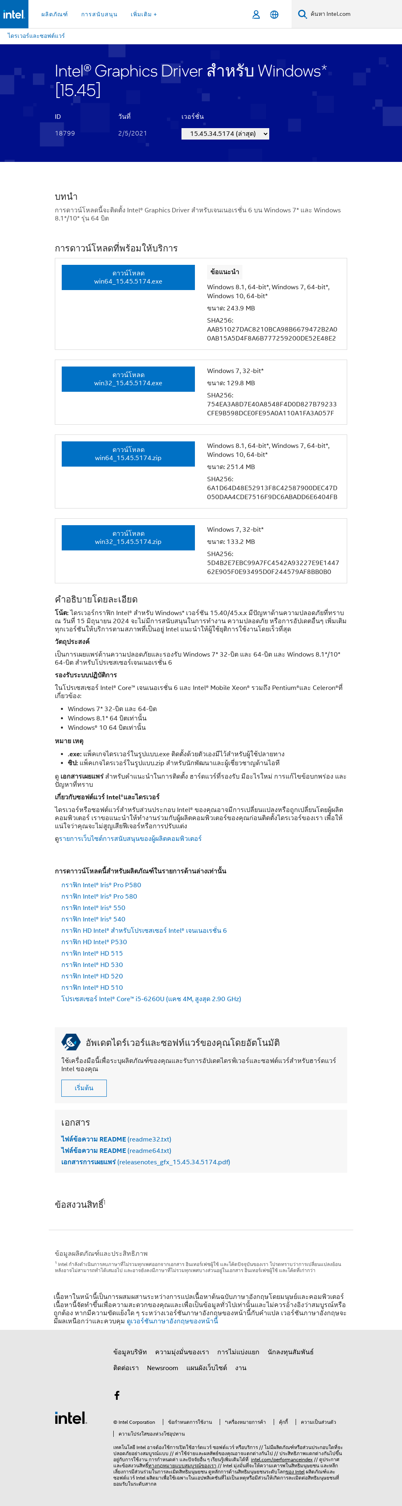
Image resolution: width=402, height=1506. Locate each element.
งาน (240, 1368)
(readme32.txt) (116, 1139)
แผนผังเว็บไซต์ (206, 1368)
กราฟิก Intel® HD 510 (92, 988)
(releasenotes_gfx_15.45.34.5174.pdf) (145, 1162)
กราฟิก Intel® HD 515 (92, 953)
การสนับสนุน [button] (99, 14)
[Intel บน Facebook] (117, 1397)
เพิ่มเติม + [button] (144, 14)
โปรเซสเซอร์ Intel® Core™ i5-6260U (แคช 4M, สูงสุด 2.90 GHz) (151, 999)
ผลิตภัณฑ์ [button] (54, 14)
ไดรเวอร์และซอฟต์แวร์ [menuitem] (36, 35)
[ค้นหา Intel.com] (354, 14)
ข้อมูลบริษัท (130, 1352)
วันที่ (124, 117)
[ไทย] (274, 14)
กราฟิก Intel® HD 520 (92, 976)
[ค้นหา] (302, 14)
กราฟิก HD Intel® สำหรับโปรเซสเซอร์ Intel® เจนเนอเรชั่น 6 (144, 931)
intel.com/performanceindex (282, 1459)
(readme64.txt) (116, 1151)
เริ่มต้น (84, 1088)
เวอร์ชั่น (193, 117)
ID (58, 117)
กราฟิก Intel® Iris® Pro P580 (101, 885)
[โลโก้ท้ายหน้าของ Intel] (71, 1417)
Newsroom (162, 1368)
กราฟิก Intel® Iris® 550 (93, 908)
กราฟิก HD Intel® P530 (94, 942)
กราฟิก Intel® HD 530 (92, 965)
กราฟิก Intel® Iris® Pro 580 (99, 897)
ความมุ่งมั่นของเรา (182, 1352)
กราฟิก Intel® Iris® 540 (93, 919)
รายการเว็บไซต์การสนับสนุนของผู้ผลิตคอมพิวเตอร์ (130, 839)
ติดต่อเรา (126, 1368)
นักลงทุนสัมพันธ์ (291, 1352)
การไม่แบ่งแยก (238, 1352)
